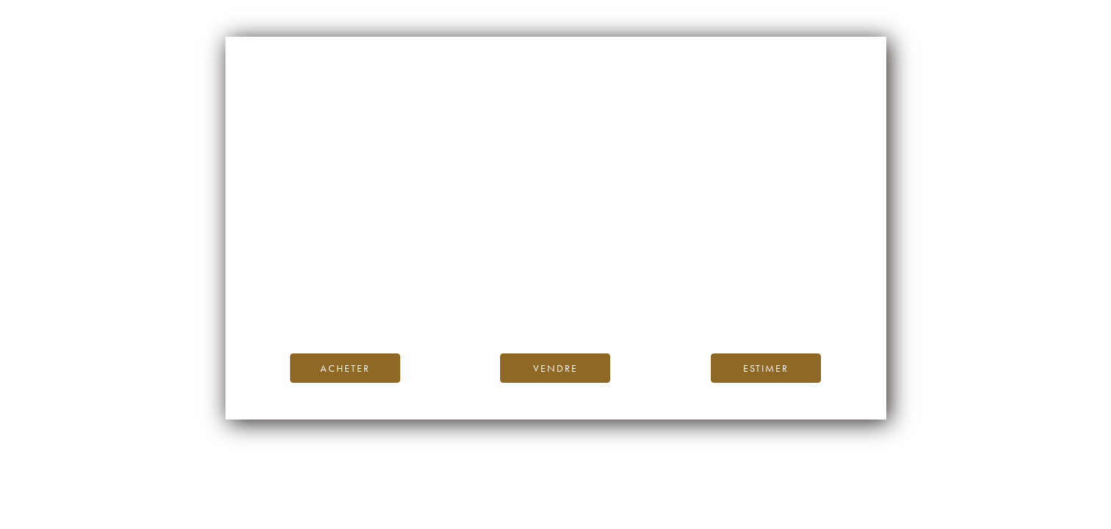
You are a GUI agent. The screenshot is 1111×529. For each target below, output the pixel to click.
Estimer (766, 368)
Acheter (345, 368)
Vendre (555, 368)
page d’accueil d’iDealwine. (733, 275)
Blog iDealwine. (655, 291)
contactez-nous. (642, 308)
